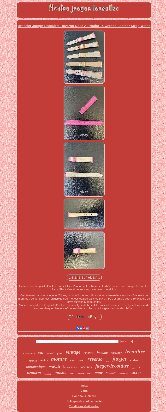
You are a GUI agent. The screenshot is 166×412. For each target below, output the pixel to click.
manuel (50, 353)
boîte (89, 373)
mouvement (29, 353)
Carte (84, 390)
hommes (33, 361)
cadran (135, 360)
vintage (73, 352)
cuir (71, 374)
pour (99, 372)
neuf (107, 361)
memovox (34, 373)
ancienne (116, 353)
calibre (44, 360)
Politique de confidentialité (84, 401)
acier (137, 372)
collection (86, 367)
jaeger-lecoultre (112, 366)
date (133, 368)
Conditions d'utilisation (84, 406)
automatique (36, 366)
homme (102, 353)
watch (54, 366)
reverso (95, 359)
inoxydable (47, 374)
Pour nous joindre (84, 396)
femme (80, 373)
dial (140, 367)
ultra (72, 360)
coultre (111, 373)
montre (59, 359)
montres (89, 353)
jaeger (120, 359)
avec (81, 360)
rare (41, 353)
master (61, 372)
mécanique (123, 374)
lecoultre (135, 352)
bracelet (70, 366)
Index (84, 385)
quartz (60, 353)
